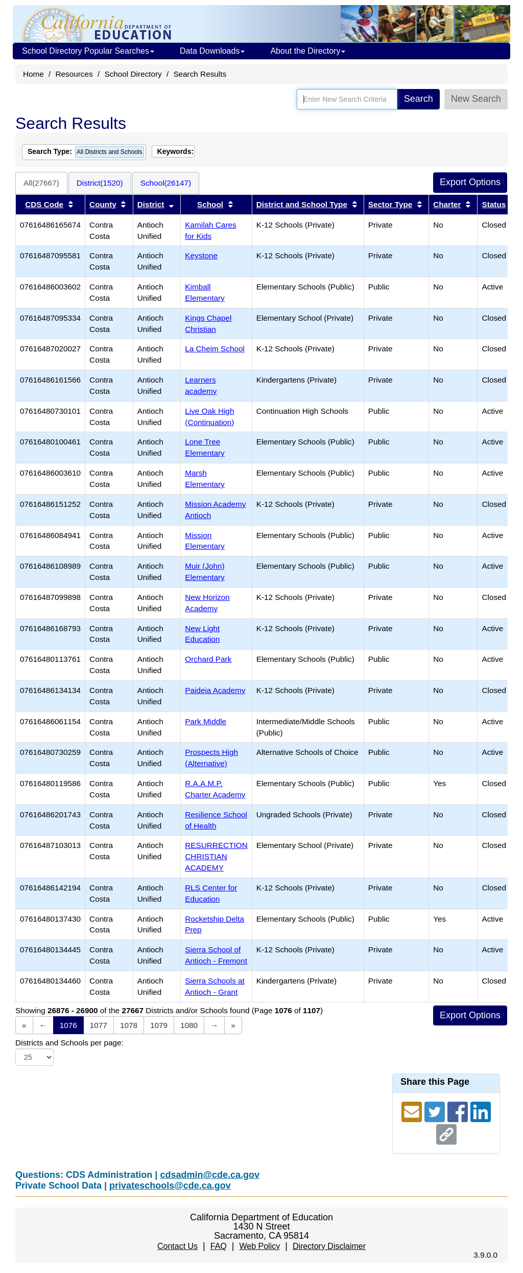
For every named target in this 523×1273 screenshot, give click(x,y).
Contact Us (177, 1246)
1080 (189, 1025)
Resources (74, 74)
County (102, 204)
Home (33, 74)
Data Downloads (212, 51)
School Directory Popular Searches (88, 51)
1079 (159, 1025)
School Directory (132, 74)
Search (418, 99)
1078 (128, 1025)
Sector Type (390, 204)
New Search (476, 99)
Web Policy (259, 1246)
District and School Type (301, 204)
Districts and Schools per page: (69, 1042)
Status (494, 204)
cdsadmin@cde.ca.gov (209, 1175)
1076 (68, 1025)
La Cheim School (215, 348)
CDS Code (44, 204)
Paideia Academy (215, 690)
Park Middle (205, 721)
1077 (98, 1025)
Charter (447, 204)
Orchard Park (208, 659)
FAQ (218, 1246)
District (150, 204)
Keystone (201, 255)
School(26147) (166, 182)
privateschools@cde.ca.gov (170, 1185)
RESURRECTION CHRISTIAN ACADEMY (216, 856)
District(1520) (100, 182)
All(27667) (41, 182)
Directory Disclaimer (329, 1246)
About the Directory (307, 51)
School (210, 204)
